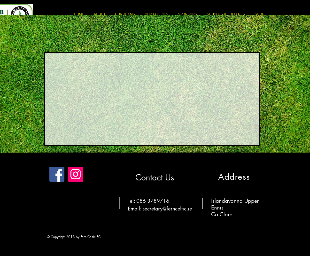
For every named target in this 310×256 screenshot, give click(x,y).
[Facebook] (56, 174)
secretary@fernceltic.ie (167, 208)
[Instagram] (75, 174)
